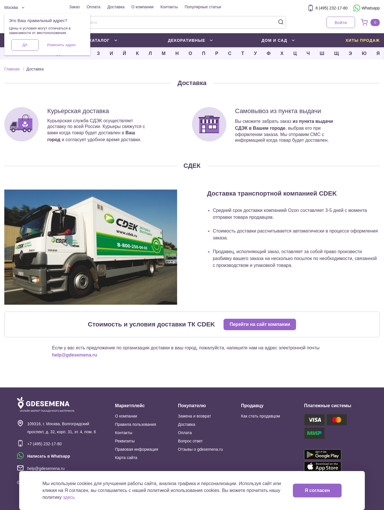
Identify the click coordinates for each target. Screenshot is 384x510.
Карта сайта (126, 457)
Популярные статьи (203, 7)
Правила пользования (135, 424)
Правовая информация (136, 449)
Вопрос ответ (190, 441)
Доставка (115, 7)
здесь (69, 497)
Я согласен (317, 490)
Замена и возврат (194, 416)
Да (24, 45)
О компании (143, 7)
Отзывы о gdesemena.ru (200, 449)
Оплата (93, 7)
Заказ (74, 7)
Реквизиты (125, 441)
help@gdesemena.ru (74, 355)
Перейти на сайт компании (260, 324)
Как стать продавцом (260, 416)
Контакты (169, 7)
